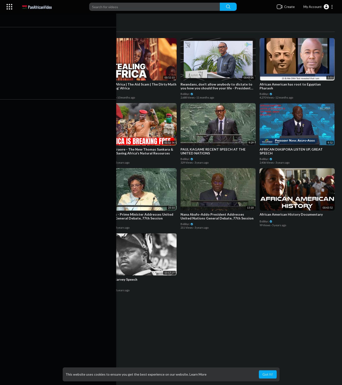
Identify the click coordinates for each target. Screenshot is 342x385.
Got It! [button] (267, 374)
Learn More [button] (198, 374)
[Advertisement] (180, 346)
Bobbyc (33, 93)
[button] (318, 6)
